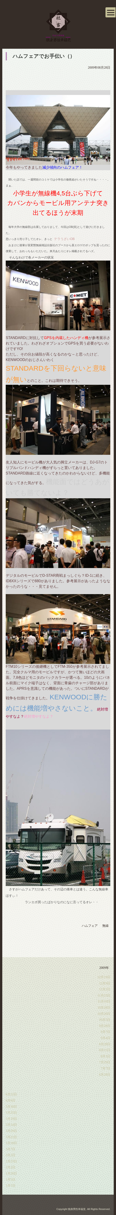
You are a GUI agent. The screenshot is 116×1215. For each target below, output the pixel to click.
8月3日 (105, 1056)
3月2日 (10, 1155)
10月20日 (103, 1014)
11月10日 (104, 1001)
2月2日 (10, 1167)
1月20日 (11, 1173)
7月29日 (104, 1062)
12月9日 (104, 983)
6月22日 (11, 1094)
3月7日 (10, 1149)
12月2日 (104, 989)
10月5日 (104, 1019)
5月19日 (11, 1119)
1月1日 (10, 1185)
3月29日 (11, 1131)
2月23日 (11, 1161)
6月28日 (104, 1074)
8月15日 (104, 1050)
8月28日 (104, 1044)
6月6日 (10, 1100)
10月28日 (103, 1007)
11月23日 (104, 995)
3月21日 (11, 1137)
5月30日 (11, 1106)
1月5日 (10, 1179)
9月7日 (105, 1032)
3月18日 (11, 1143)
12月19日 (103, 977)
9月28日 (104, 1026)
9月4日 (105, 1038)
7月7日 (105, 1068)
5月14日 (11, 1124)
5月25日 (11, 1112)
